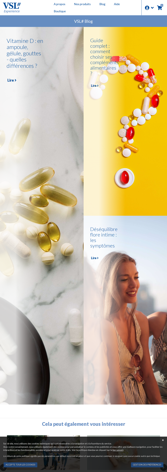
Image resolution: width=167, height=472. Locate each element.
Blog (102, 4)
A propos (59, 4)
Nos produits (82, 4)
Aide (117, 4)
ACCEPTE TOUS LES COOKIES (20, 464)
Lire (11, 80)
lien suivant (118, 450)
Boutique (60, 11)
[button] (149, 7)
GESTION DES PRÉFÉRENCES (147, 464)
